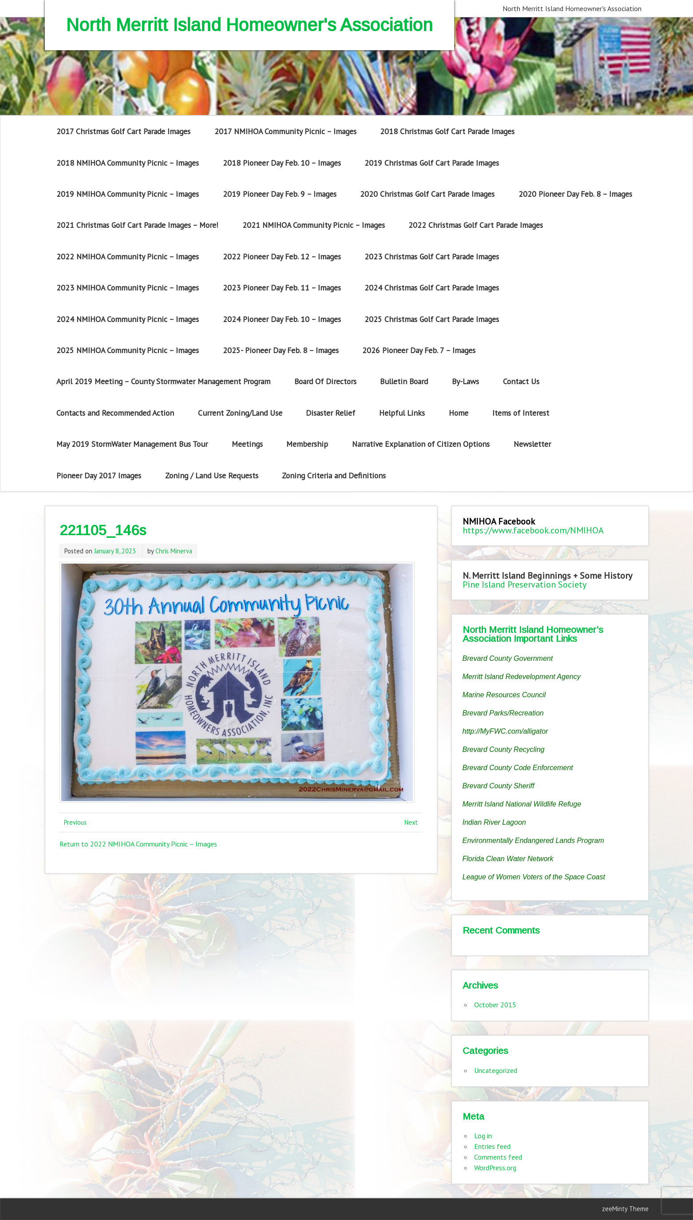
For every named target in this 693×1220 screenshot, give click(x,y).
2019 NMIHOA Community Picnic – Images (127, 194)
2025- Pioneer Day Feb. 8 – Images (281, 350)
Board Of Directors (325, 381)
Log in (483, 1135)
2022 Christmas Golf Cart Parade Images (475, 225)
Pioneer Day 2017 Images (98, 475)
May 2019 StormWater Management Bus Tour (132, 444)
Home (458, 413)
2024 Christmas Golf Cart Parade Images (431, 287)
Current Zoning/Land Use (240, 413)
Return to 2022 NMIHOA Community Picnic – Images (138, 843)
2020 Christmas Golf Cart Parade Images (427, 194)
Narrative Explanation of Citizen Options (421, 444)
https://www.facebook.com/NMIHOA (533, 530)
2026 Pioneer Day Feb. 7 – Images (418, 350)
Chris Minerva (173, 551)
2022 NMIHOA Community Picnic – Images (127, 256)
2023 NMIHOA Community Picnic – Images (127, 287)
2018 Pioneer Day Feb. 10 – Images (282, 163)
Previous (75, 822)
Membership (307, 444)
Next (411, 822)
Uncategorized (495, 1070)
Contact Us (521, 381)
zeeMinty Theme (625, 1208)
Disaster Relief (330, 413)
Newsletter (532, 444)
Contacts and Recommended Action (115, 413)
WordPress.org (495, 1167)
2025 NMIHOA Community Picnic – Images (127, 350)
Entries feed (492, 1146)
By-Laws (465, 381)
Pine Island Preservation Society (524, 584)
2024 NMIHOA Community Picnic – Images (127, 319)
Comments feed (498, 1156)
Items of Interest (520, 413)
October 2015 (495, 1004)
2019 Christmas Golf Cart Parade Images (431, 163)
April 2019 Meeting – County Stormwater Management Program (163, 381)
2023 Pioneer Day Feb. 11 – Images (282, 287)
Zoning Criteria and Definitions (334, 475)
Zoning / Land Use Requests (211, 475)
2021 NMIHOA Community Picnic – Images (313, 225)
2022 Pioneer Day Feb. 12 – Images (282, 256)
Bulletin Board (404, 381)
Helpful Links (402, 413)
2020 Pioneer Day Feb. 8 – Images (575, 194)
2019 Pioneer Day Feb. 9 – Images (280, 194)
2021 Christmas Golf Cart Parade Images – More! (137, 225)
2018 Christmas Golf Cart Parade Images (447, 131)
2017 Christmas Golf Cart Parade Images (123, 131)
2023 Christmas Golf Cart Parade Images (431, 256)
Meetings (247, 444)
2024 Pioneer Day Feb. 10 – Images (282, 319)
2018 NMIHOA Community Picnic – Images (127, 163)
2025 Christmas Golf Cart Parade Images (431, 319)
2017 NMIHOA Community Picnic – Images (285, 131)
